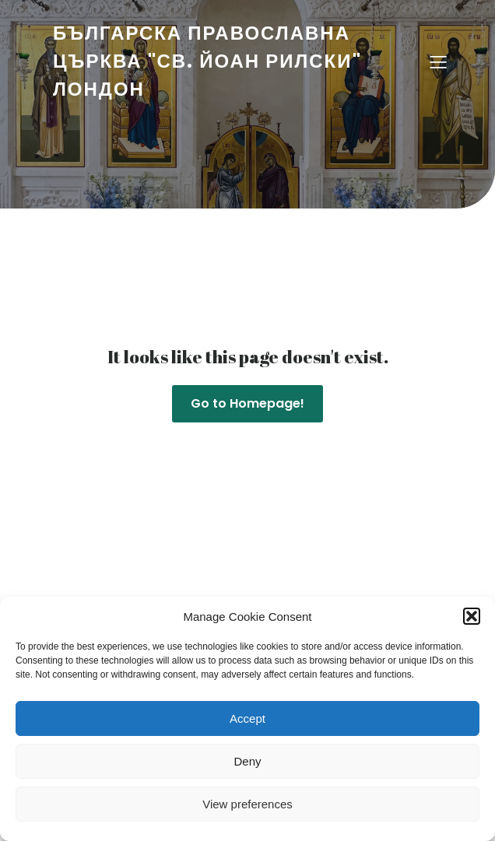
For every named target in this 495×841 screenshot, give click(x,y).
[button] (471, 616)
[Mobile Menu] (438, 61)
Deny (247, 761)
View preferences (247, 804)
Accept (247, 718)
